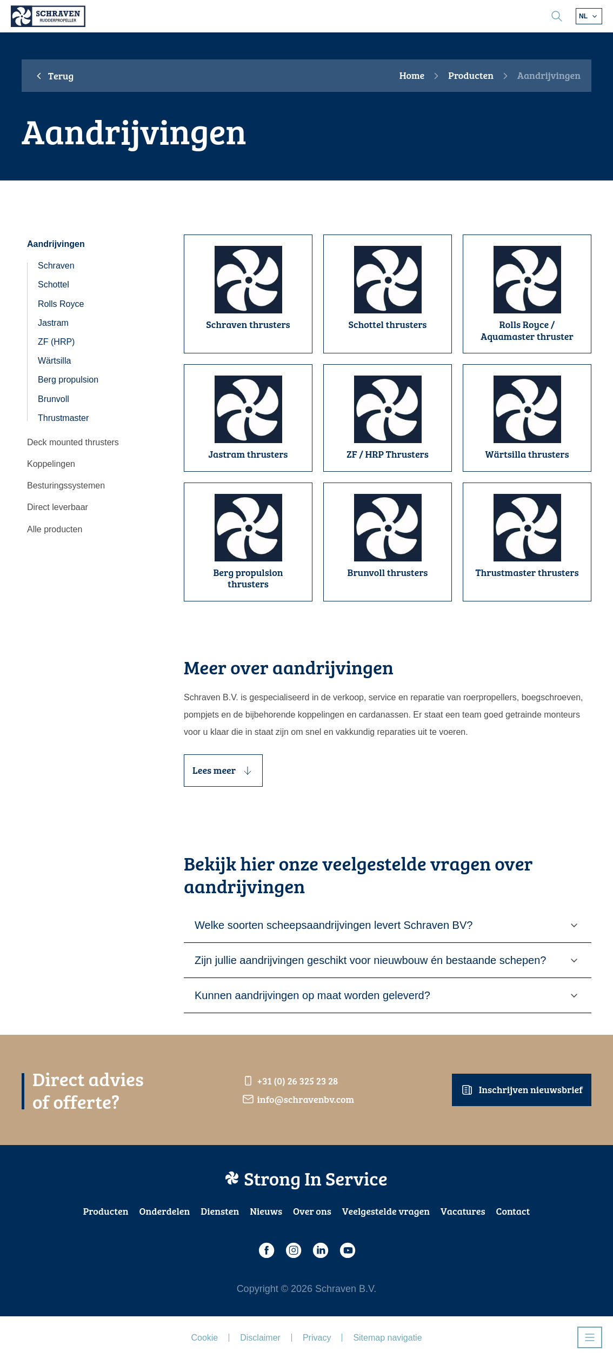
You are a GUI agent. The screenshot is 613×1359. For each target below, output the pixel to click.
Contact (513, 1210)
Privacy (317, 1337)
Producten (471, 76)
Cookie (204, 1337)
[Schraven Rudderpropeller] (48, 16)
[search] (557, 16)
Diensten (220, 1210)
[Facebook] (266, 1250)
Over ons (312, 1210)
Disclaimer (260, 1337)
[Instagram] (293, 1250)
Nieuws (266, 1210)
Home (412, 76)
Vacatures (463, 1210)
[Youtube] (347, 1250)
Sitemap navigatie (387, 1337)
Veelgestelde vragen (386, 1210)
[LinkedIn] (320, 1250)
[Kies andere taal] (589, 16)
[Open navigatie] (589, 1337)
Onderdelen (164, 1210)
